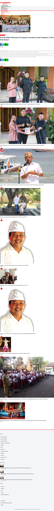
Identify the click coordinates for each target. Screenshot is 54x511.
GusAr (2, 105)
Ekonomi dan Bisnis (4, 10)
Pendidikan (2, 453)
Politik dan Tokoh (4, 17)
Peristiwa (2, 16)
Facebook (2, 486)
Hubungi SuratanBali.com (5, 494)
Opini (2, 13)
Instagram (2, 488)
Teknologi (3, 18)
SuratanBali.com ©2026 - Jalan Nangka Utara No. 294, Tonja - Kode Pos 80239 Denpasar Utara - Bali (27, 509)
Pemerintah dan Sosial (5, 15)
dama (2, 46)
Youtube (2, 492)
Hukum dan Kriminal (4, 11)
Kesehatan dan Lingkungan (6, 6)
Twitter (2, 490)
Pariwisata (3, 14)
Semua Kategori (4, 9)
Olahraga (2, 445)
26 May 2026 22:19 (3, 480)
